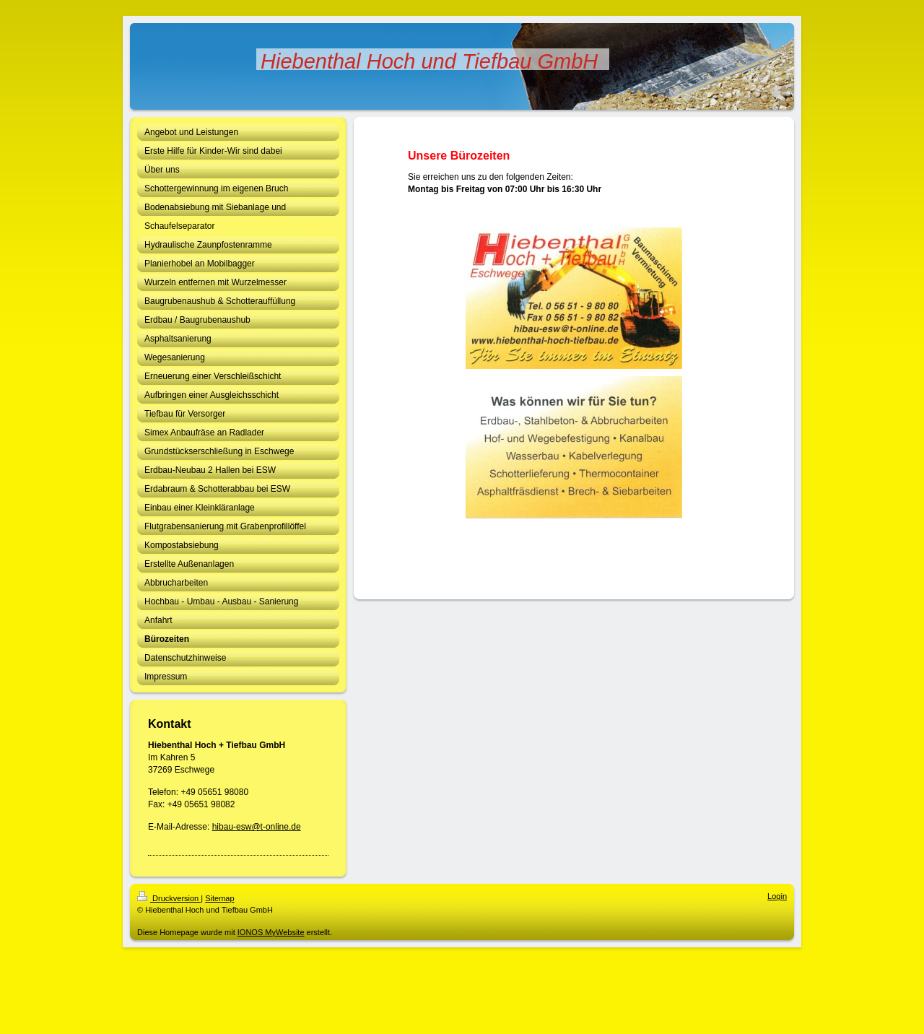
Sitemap (219, 898)
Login (777, 896)
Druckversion (169, 898)
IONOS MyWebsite (271, 932)
